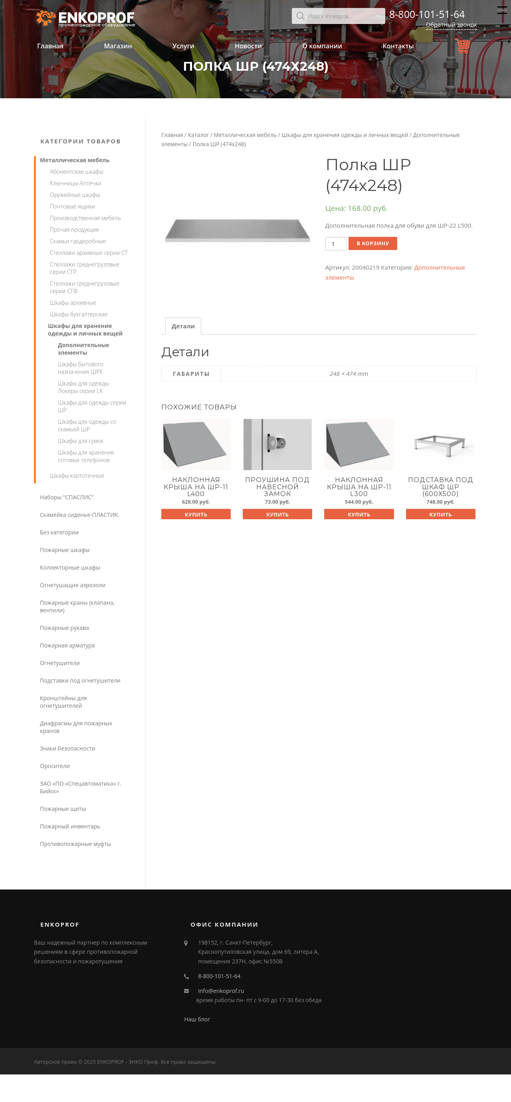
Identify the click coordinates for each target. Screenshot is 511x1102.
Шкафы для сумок (81, 441)
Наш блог (197, 1019)
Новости (248, 46)
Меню (502, 14)
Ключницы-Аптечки (75, 183)
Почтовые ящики (72, 206)
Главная (50, 46)
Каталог (198, 135)
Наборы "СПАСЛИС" (67, 497)
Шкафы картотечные (77, 475)
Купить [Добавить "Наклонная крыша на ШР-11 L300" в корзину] (359, 514)
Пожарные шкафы (65, 550)
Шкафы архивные (73, 302)
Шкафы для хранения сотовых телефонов (86, 456)
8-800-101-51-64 (427, 14)
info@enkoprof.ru (221, 991)
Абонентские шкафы (76, 171)
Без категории (59, 532)
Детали (183, 326)
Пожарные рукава (64, 627)
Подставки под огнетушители (80, 680)
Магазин (118, 46)
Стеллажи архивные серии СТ (89, 252)
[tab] (183, 326)
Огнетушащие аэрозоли (72, 585)
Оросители (55, 766)
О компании (322, 46)
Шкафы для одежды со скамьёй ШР (87, 425)
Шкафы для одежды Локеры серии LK (83, 387)
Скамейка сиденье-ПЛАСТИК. (79, 514)
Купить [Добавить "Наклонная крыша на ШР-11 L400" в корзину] (196, 514)
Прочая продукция (74, 229)
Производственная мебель (85, 218)
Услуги (183, 46)
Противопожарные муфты (75, 844)
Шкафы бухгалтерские (79, 314)
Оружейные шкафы (75, 195)
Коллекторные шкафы (70, 567)
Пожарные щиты (63, 808)
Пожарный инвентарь (70, 826)
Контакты (398, 46)
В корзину (373, 243)
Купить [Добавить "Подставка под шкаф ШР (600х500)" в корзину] (440, 514)
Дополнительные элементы (83, 348)
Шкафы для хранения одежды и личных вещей (344, 135)
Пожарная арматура (67, 645)
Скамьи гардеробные (78, 241)
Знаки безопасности (67, 748)
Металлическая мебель (245, 135)
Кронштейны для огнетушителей (63, 701)
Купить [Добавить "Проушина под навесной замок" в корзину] (277, 514)
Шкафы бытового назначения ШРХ (80, 367)
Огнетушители (60, 663)
